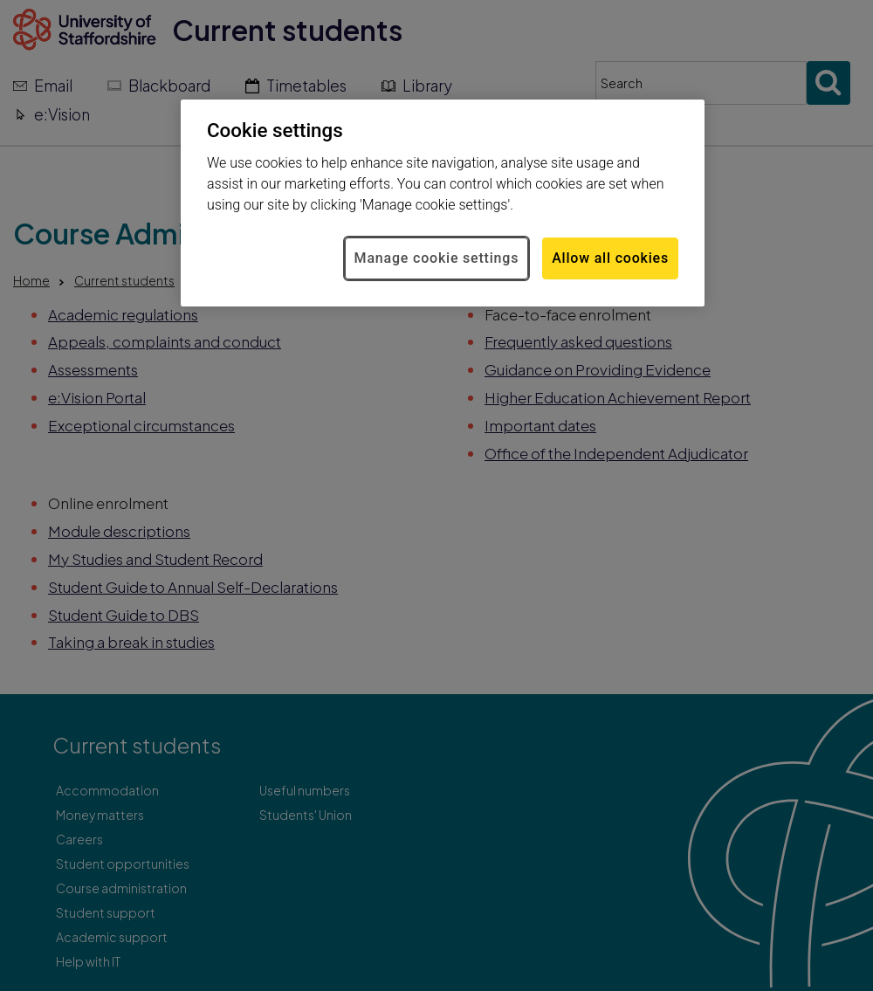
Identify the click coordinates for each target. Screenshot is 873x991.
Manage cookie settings (436, 258)
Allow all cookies (610, 258)
